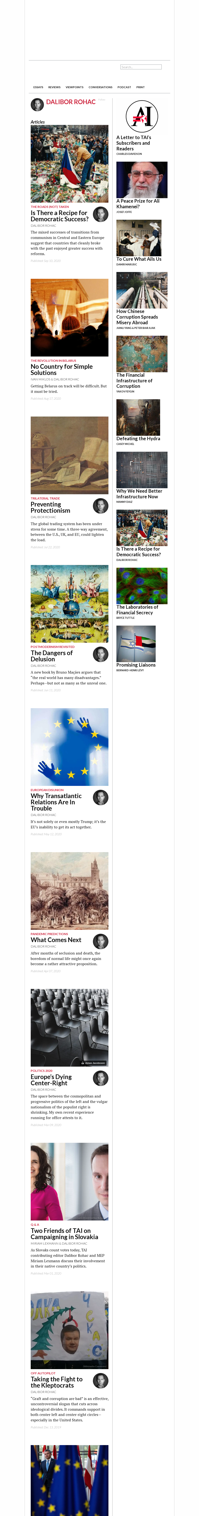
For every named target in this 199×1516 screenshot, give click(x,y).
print (140, 87)
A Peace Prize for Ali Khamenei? (138, 203)
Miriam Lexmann (44, 1243)
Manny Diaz (124, 501)
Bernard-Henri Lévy (130, 670)
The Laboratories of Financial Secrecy (137, 609)
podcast (124, 87)
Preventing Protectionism (50, 507)
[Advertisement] (89, 28)
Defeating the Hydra (138, 438)
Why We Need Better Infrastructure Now (139, 493)
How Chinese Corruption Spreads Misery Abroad (137, 316)
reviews (54, 87)
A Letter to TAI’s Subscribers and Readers (133, 142)
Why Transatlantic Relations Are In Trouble (56, 802)
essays (38, 87)
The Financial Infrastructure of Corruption (134, 380)
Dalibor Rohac (43, 225)
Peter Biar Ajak (144, 328)
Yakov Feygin (125, 391)
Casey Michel (125, 443)
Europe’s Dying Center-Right (51, 1080)
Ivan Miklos (40, 379)
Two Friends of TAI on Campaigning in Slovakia (64, 1234)
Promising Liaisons (136, 665)
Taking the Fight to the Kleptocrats (57, 1382)
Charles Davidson (129, 153)
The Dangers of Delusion (52, 656)
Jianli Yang (124, 328)
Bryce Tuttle (125, 617)
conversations (100, 87)
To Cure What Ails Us (138, 259)
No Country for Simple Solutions (62, 369)
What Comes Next (56, 939)
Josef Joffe (124, 212)
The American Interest (56, 72)
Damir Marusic (126, 264)
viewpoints (74, 87)
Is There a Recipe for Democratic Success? (60, 216)
